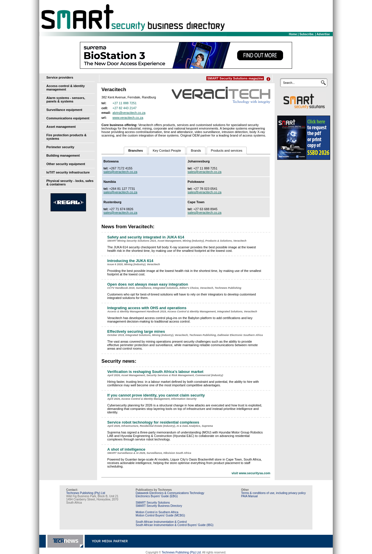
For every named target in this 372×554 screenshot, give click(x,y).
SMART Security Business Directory (159, 505)
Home (293, 34)
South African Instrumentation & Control (161, 521)
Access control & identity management (65, 87)
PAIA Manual (249, 496)
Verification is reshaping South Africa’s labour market (155, 371)
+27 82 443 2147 (124, 108)
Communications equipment (68, 118)
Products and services (226, 150)
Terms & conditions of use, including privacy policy (273, 493)
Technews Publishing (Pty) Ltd (85, 493)
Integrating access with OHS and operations (146, 308)
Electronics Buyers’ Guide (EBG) (157, 496)
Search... (289, 82)
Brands (196, 150)
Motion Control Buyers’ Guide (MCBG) (160, 515)
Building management (63, 155)
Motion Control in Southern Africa (157, 512)
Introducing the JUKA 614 (130, 261)
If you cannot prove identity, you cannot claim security (156, 395)
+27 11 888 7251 (124, 103)
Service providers (59, 77)
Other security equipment (65, 164)
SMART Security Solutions (153, 502)
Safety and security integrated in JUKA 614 (145, 237)
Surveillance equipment (64, 109)
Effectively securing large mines (136, 331)
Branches (135, 150)
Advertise (323, 34)
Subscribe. (306, 34)
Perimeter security (60, 147)
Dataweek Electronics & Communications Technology (170, 493)
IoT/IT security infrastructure (68, 172)
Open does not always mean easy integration (147, 284)
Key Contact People (167, 150)
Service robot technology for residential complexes (153, 422)
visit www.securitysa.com (251, 473)
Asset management (61, 126)
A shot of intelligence (126, 449)
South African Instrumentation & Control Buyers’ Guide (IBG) (175, 525)
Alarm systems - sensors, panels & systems (65, 99)
